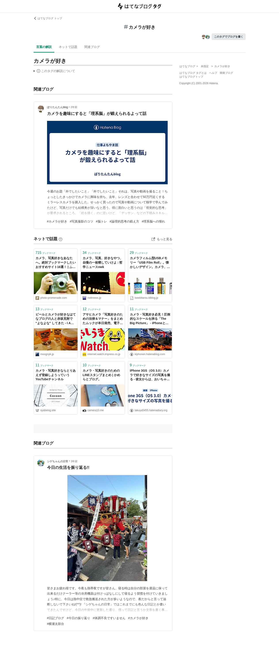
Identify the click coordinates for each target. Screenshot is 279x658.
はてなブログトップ (191, 76)
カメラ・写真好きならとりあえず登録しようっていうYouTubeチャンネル (56, 375)
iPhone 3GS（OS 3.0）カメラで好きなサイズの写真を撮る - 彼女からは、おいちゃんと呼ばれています (150, 375)
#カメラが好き (57, 221)
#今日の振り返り (78, 618)
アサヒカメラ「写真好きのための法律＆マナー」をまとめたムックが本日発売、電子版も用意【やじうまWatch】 (103, 319)
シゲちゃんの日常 (57, 461)
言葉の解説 (44, 47)
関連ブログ (92, 47)
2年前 (73, 107)
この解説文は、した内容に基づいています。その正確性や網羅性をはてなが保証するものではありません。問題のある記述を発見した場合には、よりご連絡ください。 (54, 71)
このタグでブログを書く (228, 36)
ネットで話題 (68, 47)
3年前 (74, 461)
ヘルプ (213, 72)
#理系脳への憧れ (153, 221)
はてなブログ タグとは (193, 72)
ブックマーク (46, 253)
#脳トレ (101, 221)
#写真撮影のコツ (81, 221)
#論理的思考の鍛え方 (124, 221)
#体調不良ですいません (109, 618)
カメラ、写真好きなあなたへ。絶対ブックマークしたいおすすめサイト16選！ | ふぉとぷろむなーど (56, 262)
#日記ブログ (55, 618)
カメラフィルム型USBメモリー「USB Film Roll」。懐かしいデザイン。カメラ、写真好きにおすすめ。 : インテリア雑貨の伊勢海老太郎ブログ (150, 262)
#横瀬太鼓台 (55, 624)
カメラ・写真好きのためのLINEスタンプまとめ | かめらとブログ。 (101, 375)
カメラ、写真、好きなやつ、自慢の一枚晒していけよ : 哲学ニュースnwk (103, 262)
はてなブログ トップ (48, 18)
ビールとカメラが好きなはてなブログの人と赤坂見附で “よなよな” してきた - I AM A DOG (56, 319)
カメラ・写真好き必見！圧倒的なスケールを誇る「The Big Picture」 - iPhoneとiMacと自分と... (150, 319)
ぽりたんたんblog (57, 107)
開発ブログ (226, 72)
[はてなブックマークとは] (60, 239)
